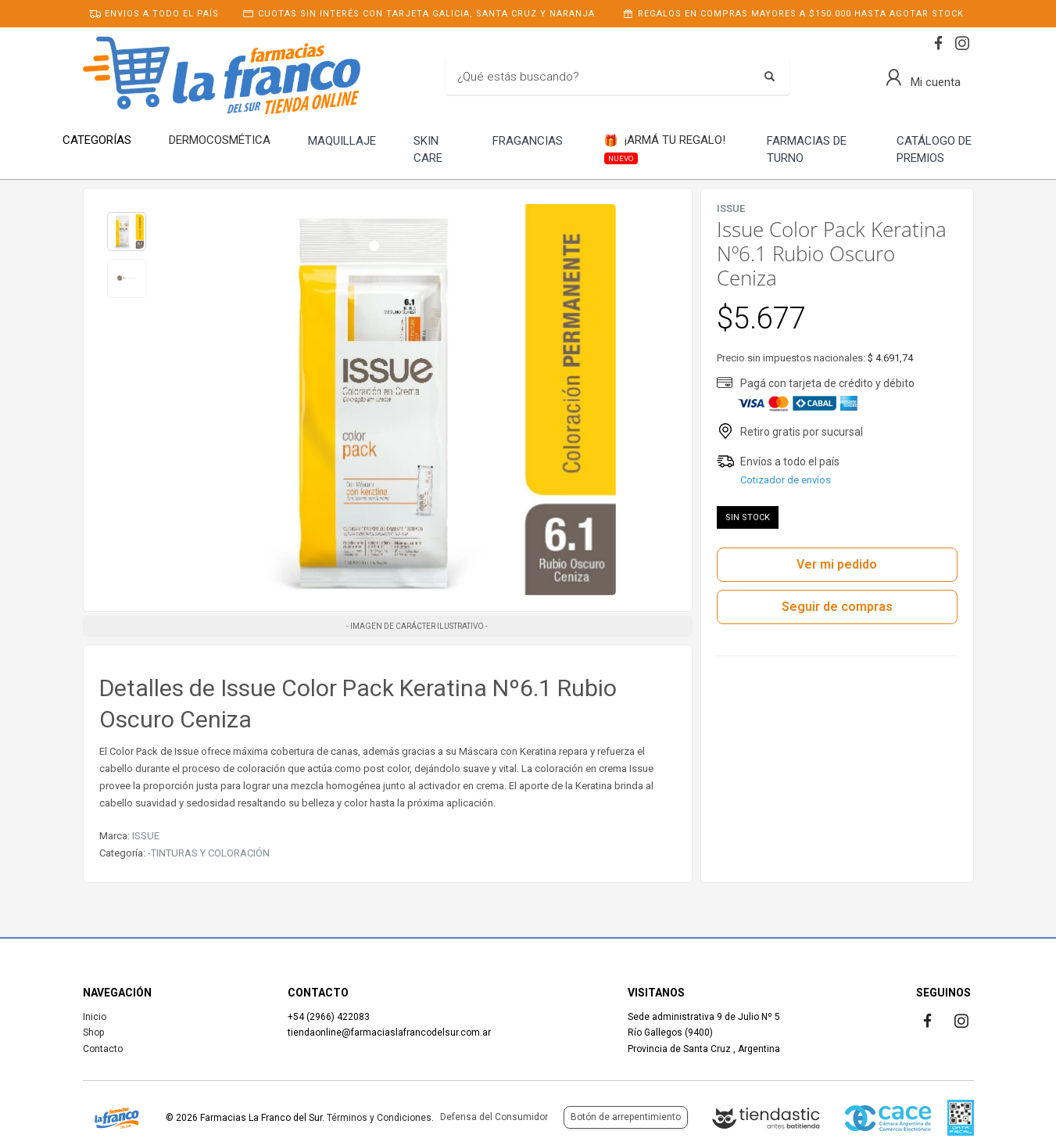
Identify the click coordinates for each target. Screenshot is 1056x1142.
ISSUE (145, 836)
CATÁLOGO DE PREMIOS (934, 150)
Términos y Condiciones (379, 1117)
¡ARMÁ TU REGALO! (664, 148)
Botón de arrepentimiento (626, 1116)
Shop (93, 1032)
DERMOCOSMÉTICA (219, 140)
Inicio (94, 1016)
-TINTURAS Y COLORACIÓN (209, 853)
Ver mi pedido (836, 564)
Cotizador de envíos (785, 480)
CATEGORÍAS (97, 140)
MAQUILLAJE (342, 141)
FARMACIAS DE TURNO (807, 150)
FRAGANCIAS (527, 141)
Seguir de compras (837, 606)
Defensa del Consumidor (494, 1116)
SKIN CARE (427, 150)
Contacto (103, 1048)
